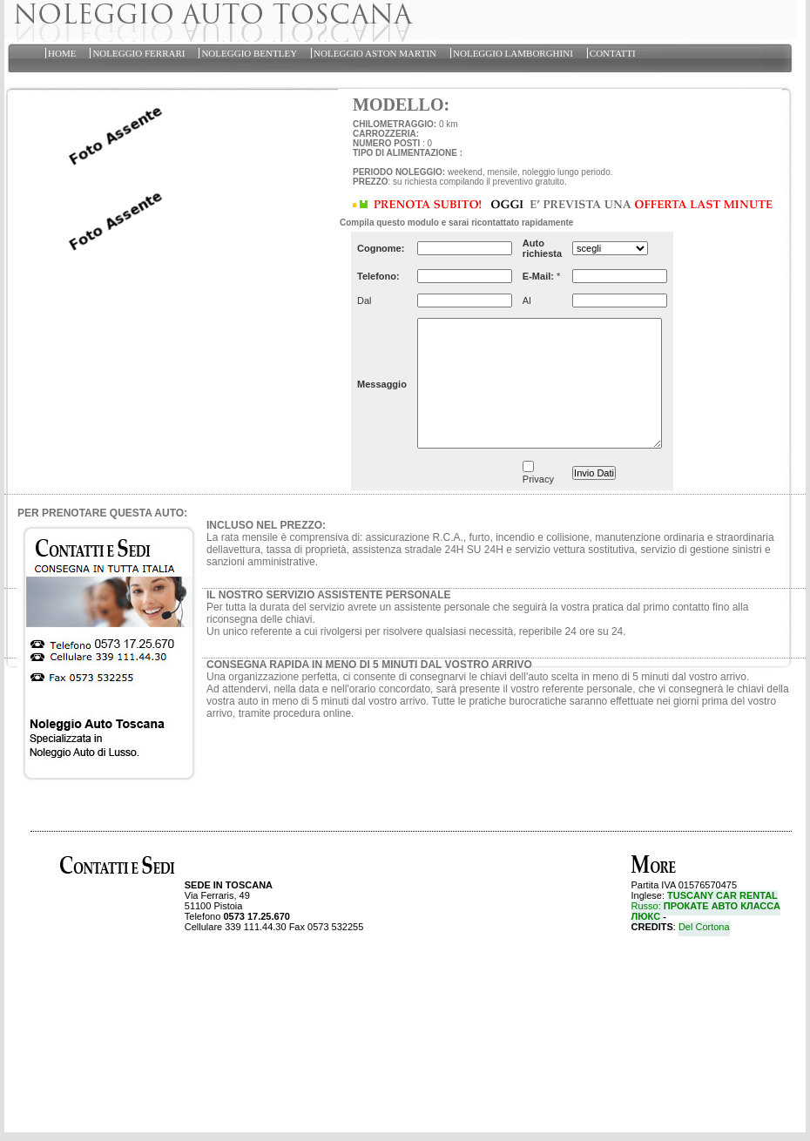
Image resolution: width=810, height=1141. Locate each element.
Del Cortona (704, 927)
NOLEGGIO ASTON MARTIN (375, 53)
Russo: (705, 911)
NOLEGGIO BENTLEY (249, 53)
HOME (62, 53)
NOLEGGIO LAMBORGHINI (513, 53)
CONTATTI (613, 53)
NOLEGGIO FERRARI (138, 53)
